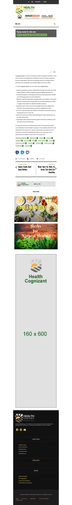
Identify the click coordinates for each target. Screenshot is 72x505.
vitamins (49, 138)
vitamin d (18, 140)
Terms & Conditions (44, 498)
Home (19, 34)
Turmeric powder (20, 143)
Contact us (24, 498)
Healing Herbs (22, 449)
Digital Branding (22, 476)
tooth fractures (48, 143)
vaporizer (26, 140)
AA (54, 72)
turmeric (30, 143)
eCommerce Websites (24, 480)
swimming (27, 146)
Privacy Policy (19, 500)
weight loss (33, 138)
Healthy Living (22, 445)
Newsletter (33, 498)
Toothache (38, 143)
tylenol (51, 140)
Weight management (21, 138)
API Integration (22, 478)
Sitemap (45, 1)
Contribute (37, 1)
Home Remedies (27, 34)
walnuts (41, 138)
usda (33, 140)
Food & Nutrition (22, 447)
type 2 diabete (42, 140)
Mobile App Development (25, 482)
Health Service (22, 453)
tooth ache (19, 146)
